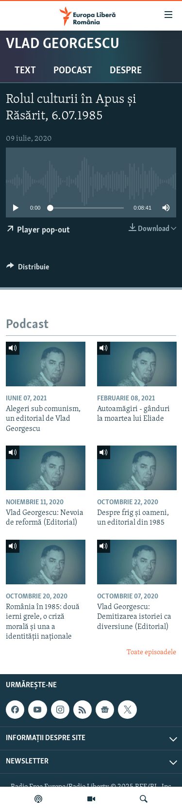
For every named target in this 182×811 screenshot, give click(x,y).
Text (25, 71)
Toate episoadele (151, 652)
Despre (126, 71)
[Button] (27, 269)
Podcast (72, 71)
